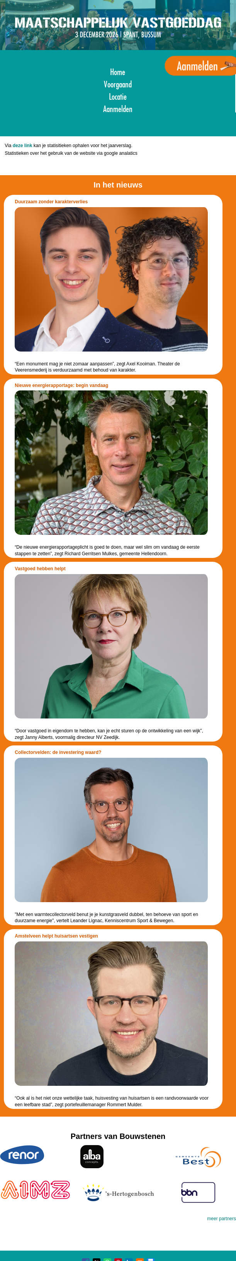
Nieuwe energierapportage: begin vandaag (61, 385)
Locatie (118, 95)
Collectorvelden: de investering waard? (58, 752)
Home (117, 71)
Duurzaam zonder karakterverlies (51, 201)
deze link (22, 145)
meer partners (221, 1218)
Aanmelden (117, 108)
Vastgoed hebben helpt (40, 568)
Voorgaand (118, 83)
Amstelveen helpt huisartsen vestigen (56, 936)
